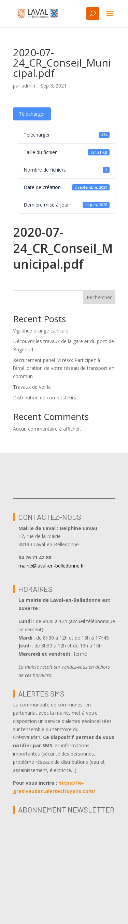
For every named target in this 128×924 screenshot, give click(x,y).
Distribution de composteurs (44, 397)
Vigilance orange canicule (40, 330)
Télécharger (32, 113)
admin (28, 85)
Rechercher (99, 297)
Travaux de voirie (32, 387)
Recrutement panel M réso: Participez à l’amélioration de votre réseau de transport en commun (63, 368)
